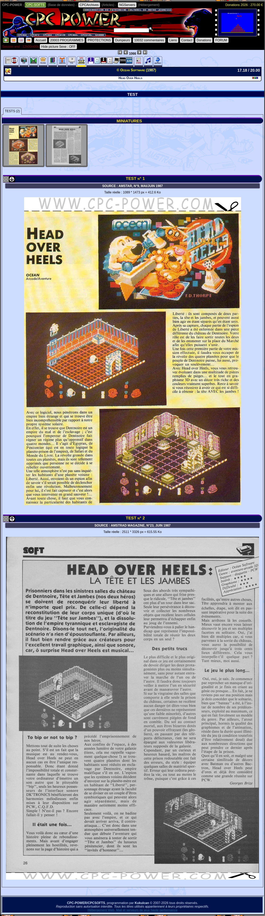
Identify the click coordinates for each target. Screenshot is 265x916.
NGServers (127, 5)
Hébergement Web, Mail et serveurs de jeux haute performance (133, 910)
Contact (186, 40)
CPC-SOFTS (35, 5)
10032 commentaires (149, 40)
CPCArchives (89, 5)
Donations (204, 40)
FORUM (221, 40)
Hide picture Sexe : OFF (58, 46)
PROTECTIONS (99, 40)
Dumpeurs (122, 40)
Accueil (40, 40)
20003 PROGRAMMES (66, 40)
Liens (173, 40)
